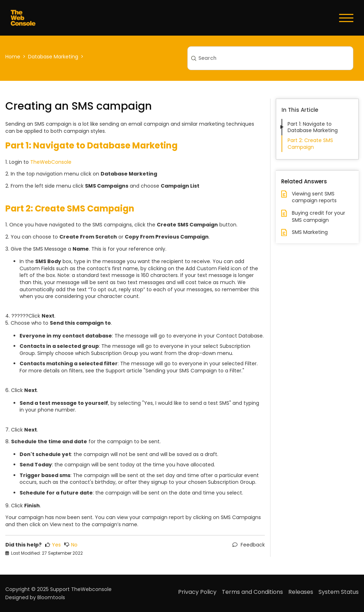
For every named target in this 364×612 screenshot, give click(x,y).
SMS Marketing (310, 232)
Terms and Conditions (252, 592)
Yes (53, 545)
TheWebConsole (50, 162)
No (70, 545)
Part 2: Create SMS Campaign (310, 143)
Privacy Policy (197, 592)
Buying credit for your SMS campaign (318, 217)
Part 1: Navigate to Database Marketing (313, 127)
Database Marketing (53, 56)
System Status (338, 592)
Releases (300, 592)
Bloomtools (51, 597)
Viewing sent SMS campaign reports (314, 197)
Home (12, 56)
